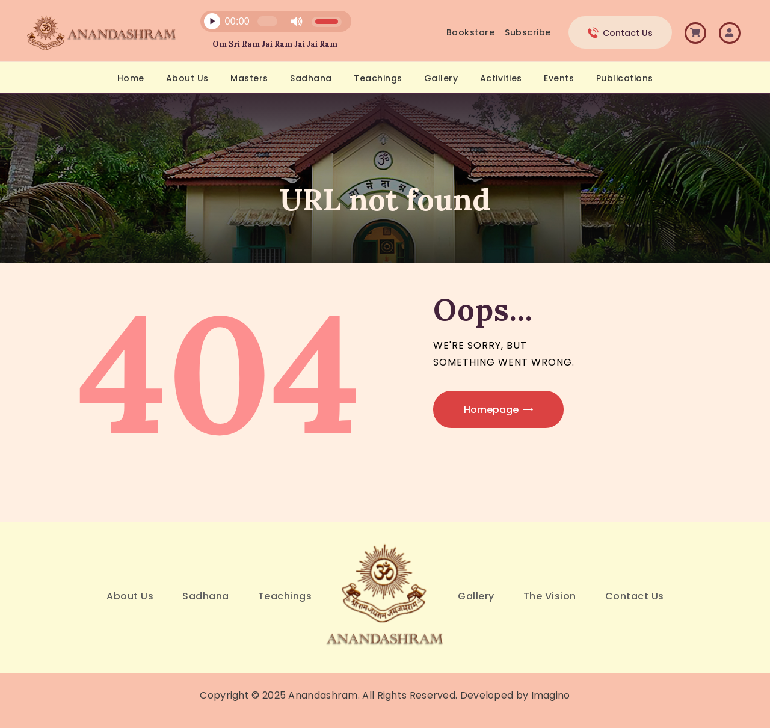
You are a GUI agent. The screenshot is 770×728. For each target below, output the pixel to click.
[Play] (212, 21)
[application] (268, 24)
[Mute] (297, 21)
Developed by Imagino (515, 695)
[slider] (267, 21)
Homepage (491, 410)
